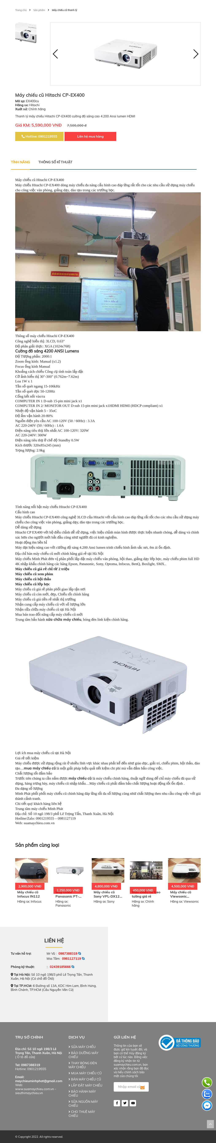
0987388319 (67, 953)
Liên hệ (54, 940)
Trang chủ (21, 10)
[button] (195, 54)
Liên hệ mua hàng (90, 136)
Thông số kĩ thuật (55, 162)
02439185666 (60, 967)
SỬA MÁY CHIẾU (82, 1047)
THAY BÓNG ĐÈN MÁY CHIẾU (83, 1065)
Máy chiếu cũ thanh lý (64, 10)
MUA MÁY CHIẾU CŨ (85, 1073)
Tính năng (20, 162)
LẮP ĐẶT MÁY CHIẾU (85, 1085)
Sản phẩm (39, 10)
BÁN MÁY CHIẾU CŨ (85, 1079)
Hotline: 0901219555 (39, 136)
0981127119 (71, 959)
